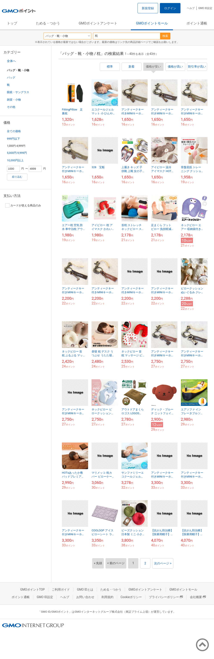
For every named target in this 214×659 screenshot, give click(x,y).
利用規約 (107, 597)
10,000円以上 (15, 160)
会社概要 (198, 597)
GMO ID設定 (205, 8)
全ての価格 (14, 131)
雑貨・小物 (14, 99)
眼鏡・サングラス (18, 92)
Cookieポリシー (131, 597)
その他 (11, 107)
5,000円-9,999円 (17, 152)
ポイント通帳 (196, 23)
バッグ (11, 77)
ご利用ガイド (61, 589)
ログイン (170, 8)
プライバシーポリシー (166, 597)
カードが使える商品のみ (23, 205)
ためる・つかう (48, 23)
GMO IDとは (85, 589)
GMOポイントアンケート (98, 23)
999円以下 (13, 138)
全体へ (11, 61)
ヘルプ (191, 8)
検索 (165, 36)
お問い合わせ (85, 597)
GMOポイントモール (152, 23)
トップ (12, 23)
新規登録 (148, 8)
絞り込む (17, 176)
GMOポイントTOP (32, 589)
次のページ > (162, 563)
